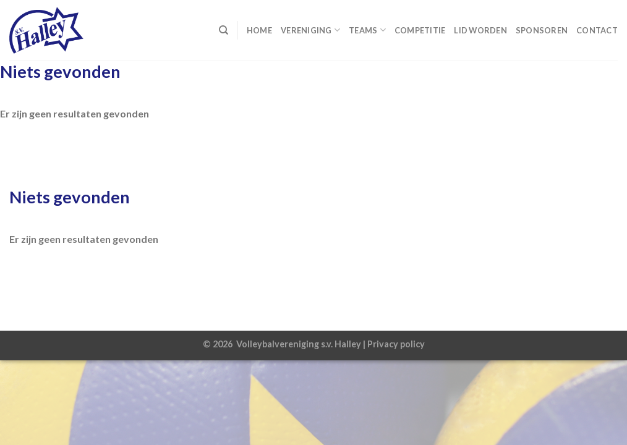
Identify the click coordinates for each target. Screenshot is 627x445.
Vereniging (310, 30)
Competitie (420, 30)
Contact (597, 30)
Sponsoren (542, 30)
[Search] (223, 30)
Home (259, 30)
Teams (367, 30)
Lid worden (480, 30)
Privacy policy (396, 344)
